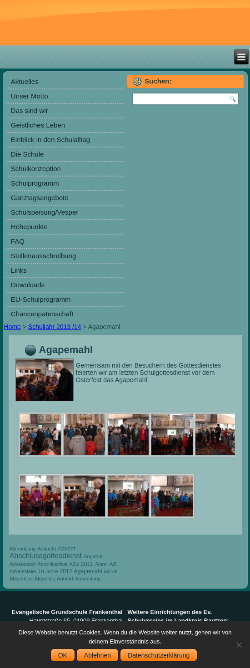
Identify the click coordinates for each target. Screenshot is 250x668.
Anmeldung (88, 578)
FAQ (18, 241)
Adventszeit (23, 564)
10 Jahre (48, 571)
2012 (66, 571)
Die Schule (27, 154)
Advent (66, 548)
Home (12, 326)
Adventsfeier (23, 571)
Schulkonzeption (36, 168)
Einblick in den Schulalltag (50, 139)
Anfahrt (65, 578)
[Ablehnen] (238, 644)
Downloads (28, 285)
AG (113, 564)
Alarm (101, 564)
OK (62, 655)
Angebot (93, 556)
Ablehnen (97, 655)
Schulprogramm (35, 183)
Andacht (46, 548)
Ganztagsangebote (40, 197)
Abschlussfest (53, 564)
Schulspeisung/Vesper (44, 212)
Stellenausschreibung (43, 256)
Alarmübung (22, 548)
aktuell (111, 571)
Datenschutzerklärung (159, 655)
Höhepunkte (29, 227)
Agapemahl (88, 571)
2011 (87, 564)
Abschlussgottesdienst (46, 556)
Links (19, 270)
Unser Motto (29, 96)
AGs (74, 564)
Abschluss (21, 578)
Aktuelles (25, 81)
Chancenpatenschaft (42, 314)
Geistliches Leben (38, 125)
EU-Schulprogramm (41, 299)
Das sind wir (29, 110)
